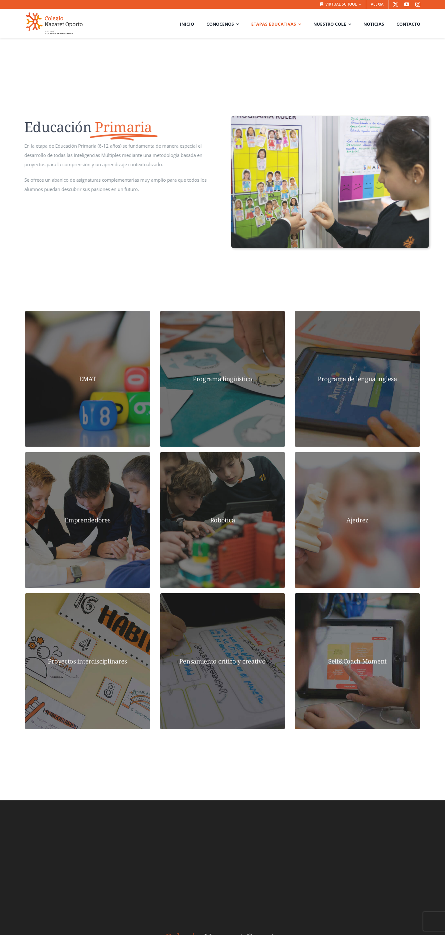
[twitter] (395, 4)
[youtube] (406, 4)
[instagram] (417, 4)
